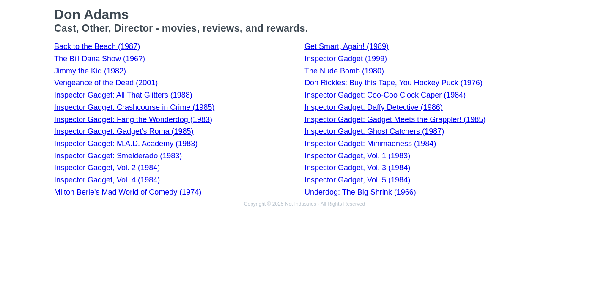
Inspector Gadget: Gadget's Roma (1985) (124, 131)
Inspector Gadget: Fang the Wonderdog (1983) (133, 119)
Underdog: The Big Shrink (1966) (360, 192)
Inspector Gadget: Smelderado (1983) (118, 156)
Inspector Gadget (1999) (345, 58)
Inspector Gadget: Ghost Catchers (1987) (374, 131)
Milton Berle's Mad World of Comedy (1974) (127, 192)
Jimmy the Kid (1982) (90, 71)
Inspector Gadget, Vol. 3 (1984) (357, 167)
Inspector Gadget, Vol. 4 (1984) (107, 180)
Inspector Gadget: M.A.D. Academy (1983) (126, 143)
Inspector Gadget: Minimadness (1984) (370, 143)
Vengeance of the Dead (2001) (106, 83)
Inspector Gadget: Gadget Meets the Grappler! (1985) (395, 119)
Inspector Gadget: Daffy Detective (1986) (373, 107)
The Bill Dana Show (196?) (99, 58)
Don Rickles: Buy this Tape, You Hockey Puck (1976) (393, 83)
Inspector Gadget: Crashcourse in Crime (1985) (134, 107)
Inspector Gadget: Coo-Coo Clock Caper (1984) (385, 95)
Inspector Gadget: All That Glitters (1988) (123, 95)
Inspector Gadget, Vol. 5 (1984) (357, 180)
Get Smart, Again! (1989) (346, 46)
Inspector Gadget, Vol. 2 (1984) (107, 167)
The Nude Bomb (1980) (344, 71)
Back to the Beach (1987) (97, 46)
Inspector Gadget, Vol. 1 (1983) (357, 156)
